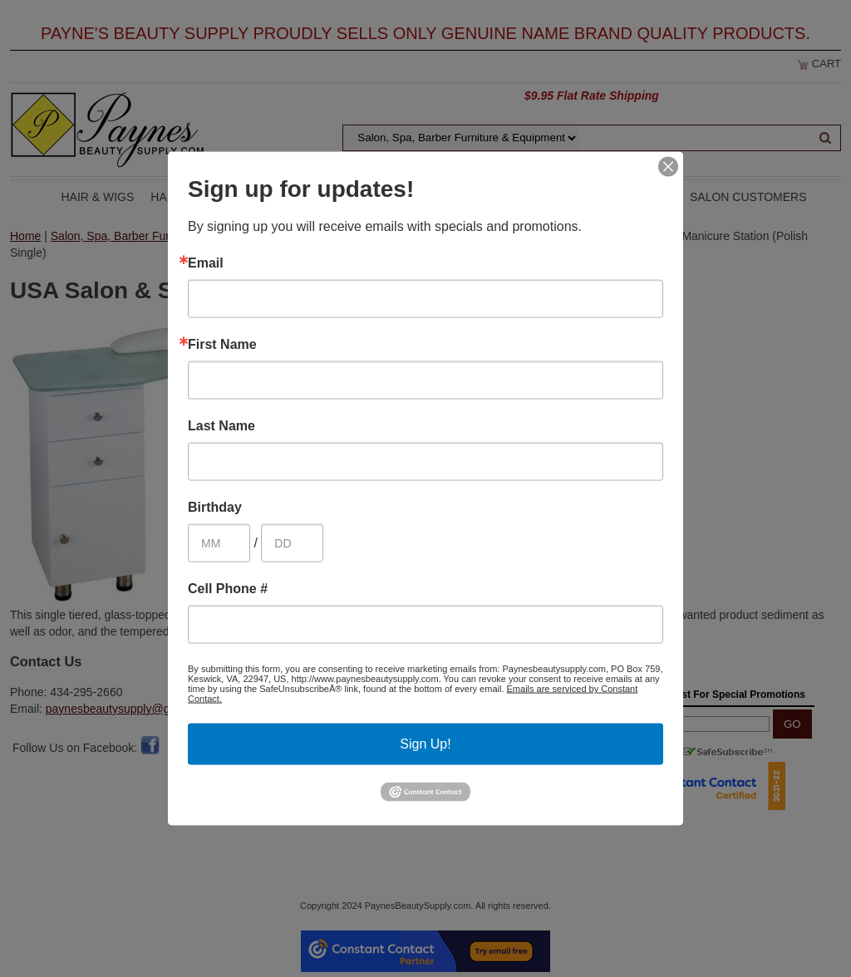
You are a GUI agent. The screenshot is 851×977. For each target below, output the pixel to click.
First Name (222, 344)
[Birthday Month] (219, 543)
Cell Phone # (228, 589)
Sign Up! (425, 744)
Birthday (215, 507)
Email (206, 263)
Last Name (221, 426)
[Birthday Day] (292, 543)
